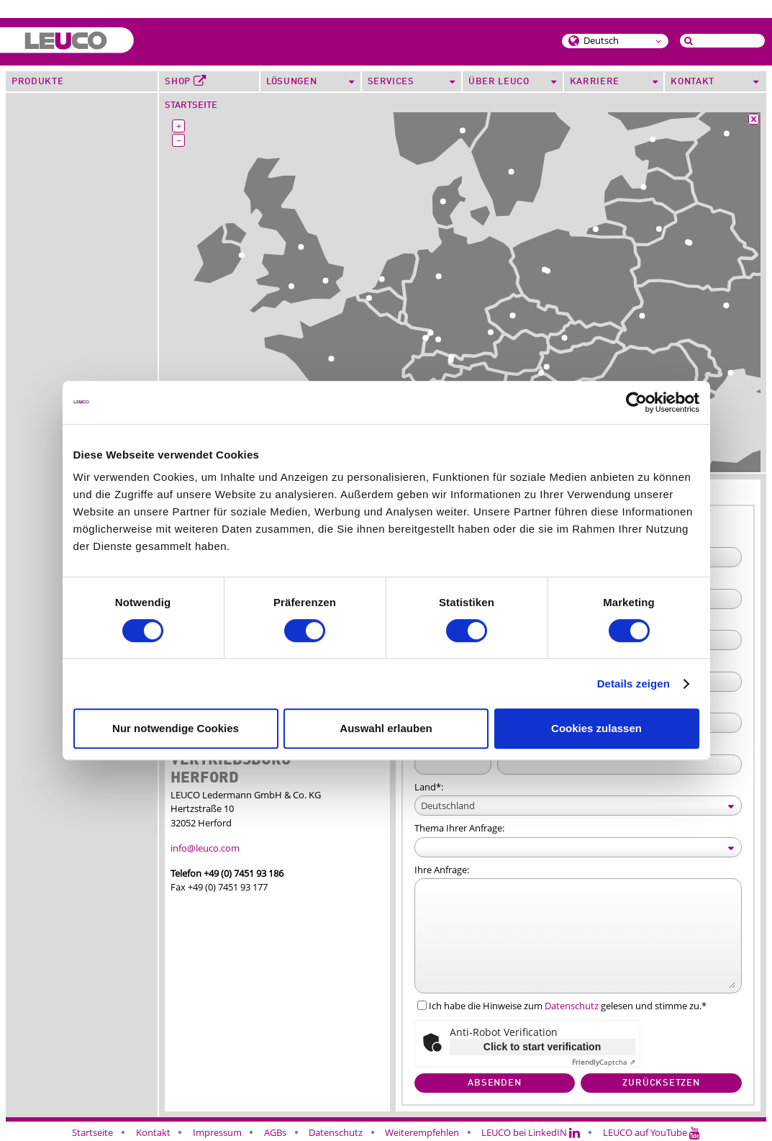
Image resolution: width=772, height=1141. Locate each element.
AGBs (275, 1132)
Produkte (37, 81)
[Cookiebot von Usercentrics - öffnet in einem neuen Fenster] (636, 402)
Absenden (494, 1083)
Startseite (191, 105)
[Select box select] (578, 805)
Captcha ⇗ (603, 1062)
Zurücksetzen (660, 1083)
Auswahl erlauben (386, 728)
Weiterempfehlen (422, 1132)
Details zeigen (633, 683)
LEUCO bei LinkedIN (530, 1132)
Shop (185, 81)
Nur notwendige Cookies (175, 728)
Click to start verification (542, 1046)
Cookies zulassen (596, 728)
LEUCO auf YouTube (651, 1132)
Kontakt (153, 1132)
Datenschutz (572, 1005)
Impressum (217, 1132)
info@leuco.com (205, 848)
